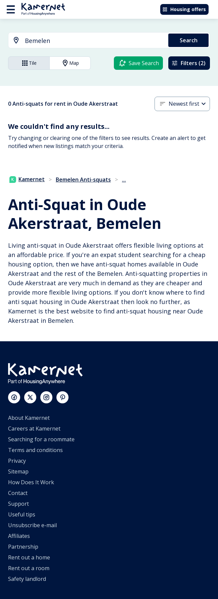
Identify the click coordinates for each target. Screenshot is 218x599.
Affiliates (19, 536)
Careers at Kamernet (34, 428)
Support (18, 503)
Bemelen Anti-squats (83, 179)
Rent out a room (28, 568)
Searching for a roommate (41, 439)
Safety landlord (27, 579)
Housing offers (184, 9)
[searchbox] (94, 41)
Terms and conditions (35, 450)
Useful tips (21, 514)
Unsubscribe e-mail (32, 525)
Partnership (23, 546)
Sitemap (18, 471)
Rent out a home (29, 557)
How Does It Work (31, 482)
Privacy (17, 460)
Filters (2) (188, 63)
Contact (18, 493)
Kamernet (27, 179)
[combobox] (84, 41)
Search (189, 40)
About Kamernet (29, 417)
